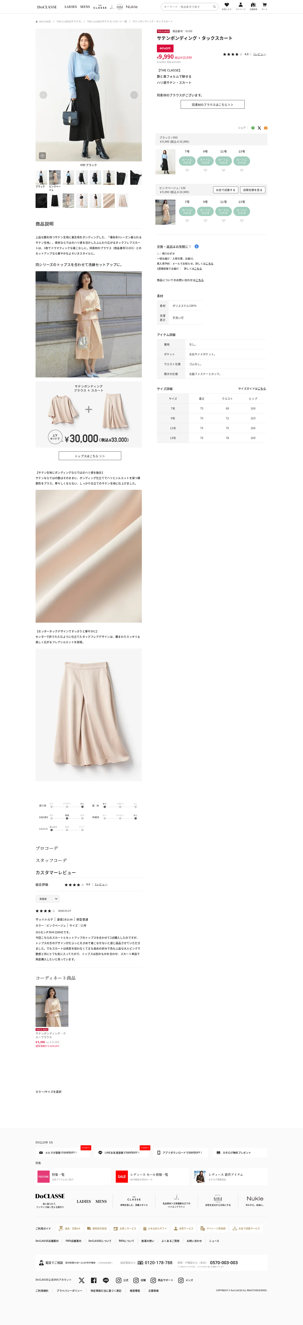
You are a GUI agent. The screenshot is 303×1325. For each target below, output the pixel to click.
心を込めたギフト (155, 1228)
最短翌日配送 (97, 1228)
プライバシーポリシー (69, 1290)
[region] (151, 6)
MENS (85, 6)
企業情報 (153, 1290)
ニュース (214, 1241)
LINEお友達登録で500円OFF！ (123, 1151)
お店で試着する (225, 190)
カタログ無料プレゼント (234, 1152)
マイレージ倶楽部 (213, 1228)
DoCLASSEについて (100, 1241)
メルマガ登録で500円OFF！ (64, 1151)
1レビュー (101, 884)
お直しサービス (125, 1228)
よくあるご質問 (171, 1241)
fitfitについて (126, 1241)
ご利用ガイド (43, 1228)
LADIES (71, 6)
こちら (209, 263)
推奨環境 (135, 1290)
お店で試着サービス (246, 1228)
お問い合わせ (194, 1241)
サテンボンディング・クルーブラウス (51, 1035)
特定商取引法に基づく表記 (106, 1290)
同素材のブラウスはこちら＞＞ (212, 105)
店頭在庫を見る (252, 190)
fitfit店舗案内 (73, 1241)
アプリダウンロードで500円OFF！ (180, 1153)
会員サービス (183, 1228)
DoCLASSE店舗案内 (47, 1241)
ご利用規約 (42, 1290)
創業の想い (147, 1241)
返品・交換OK (69, 1228)
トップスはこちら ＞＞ (90, 456)
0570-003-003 (224, 1262)
